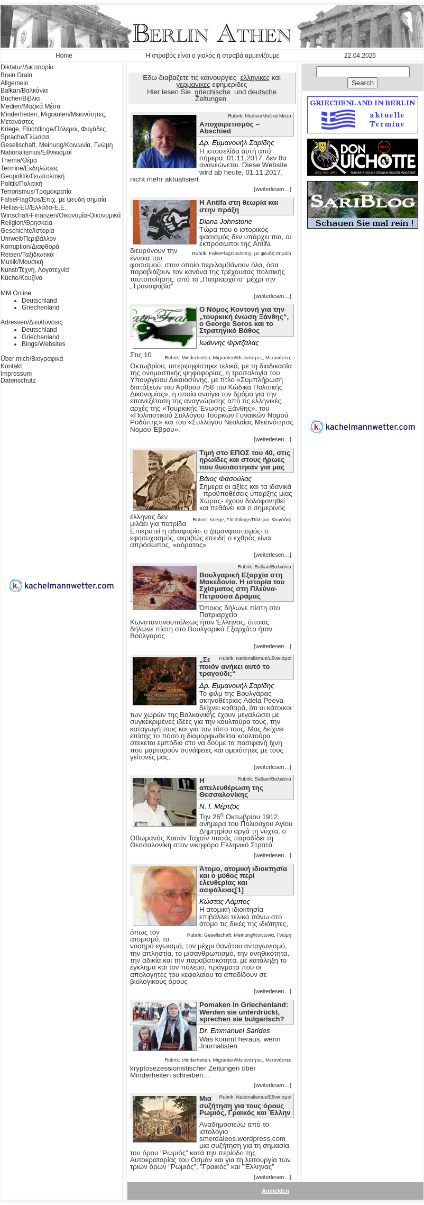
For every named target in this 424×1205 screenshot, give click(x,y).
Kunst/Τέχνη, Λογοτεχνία (35, 270)
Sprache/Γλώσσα (25, 137)
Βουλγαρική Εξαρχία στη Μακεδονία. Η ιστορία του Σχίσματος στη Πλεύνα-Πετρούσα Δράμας (241, 585)
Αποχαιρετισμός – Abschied (229, 127)
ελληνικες (255, 77)
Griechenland (40, 307)
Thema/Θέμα (19, 160)
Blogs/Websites (43, 344)
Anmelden (275, 1191)
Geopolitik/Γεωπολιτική (32, 176)
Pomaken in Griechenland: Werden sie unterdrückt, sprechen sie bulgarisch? (243, 1012)
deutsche (262, 92)
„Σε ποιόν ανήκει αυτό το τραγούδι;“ (234, 667)
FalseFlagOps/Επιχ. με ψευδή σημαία (53, 199)
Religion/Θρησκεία (26, 222)
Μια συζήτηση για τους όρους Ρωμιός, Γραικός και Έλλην (245, 1105)
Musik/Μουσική (22, 262)
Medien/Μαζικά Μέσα (30, 106)
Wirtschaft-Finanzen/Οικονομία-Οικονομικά (61, 215)
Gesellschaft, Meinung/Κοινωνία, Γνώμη (57, 145)
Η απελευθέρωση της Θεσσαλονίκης (231, 787)
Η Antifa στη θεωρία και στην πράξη (238, 205)
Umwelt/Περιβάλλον (28, 238)
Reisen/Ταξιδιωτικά (27, 254)
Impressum (16, 373)
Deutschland (39, 300)
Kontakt (11, 366)
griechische (212, 92)
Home (64, 55)
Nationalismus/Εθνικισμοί (36, 152)
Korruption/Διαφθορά (30, 246)
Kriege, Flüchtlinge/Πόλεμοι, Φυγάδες (53, 129)
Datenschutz (18, 380)
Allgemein (15, 83)
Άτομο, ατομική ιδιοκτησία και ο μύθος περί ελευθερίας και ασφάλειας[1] (243, 879)
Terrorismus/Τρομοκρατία (36, 191)
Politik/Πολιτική (21, 183)
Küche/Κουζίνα (21, 278)
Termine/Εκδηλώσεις (30, 168)
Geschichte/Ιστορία (27, 230)
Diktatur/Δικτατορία (27, 67)
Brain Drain (16, 75)
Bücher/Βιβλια (20, 98)
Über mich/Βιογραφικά (32, 359)
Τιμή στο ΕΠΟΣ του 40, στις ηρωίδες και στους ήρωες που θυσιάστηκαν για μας (244, 460)
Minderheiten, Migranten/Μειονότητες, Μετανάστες (54, 118)
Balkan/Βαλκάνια (24, 90)
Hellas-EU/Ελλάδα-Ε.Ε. (33, 207)
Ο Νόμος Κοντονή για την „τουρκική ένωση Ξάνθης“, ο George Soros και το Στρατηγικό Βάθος (244, 319)
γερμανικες (193, 84)
